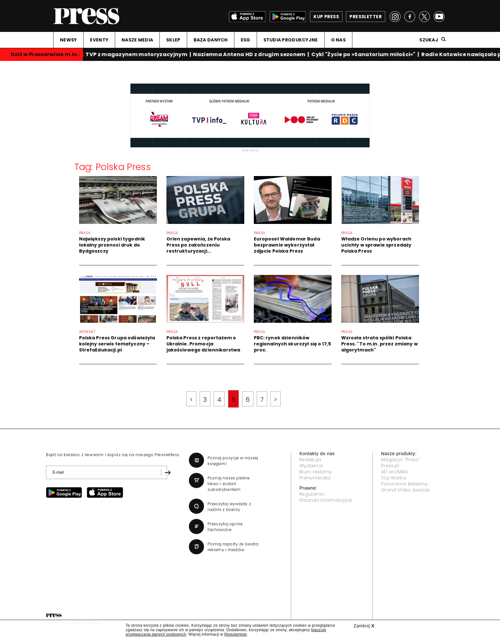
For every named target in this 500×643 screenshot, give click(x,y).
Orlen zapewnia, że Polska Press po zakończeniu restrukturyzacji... (198, 245)
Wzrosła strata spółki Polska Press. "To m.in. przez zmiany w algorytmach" (379, 344)
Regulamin (312, 494)
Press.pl (390, 465)
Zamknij (364, 625)
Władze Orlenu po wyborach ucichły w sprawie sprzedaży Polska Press (376, 245)
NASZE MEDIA (137, 40)
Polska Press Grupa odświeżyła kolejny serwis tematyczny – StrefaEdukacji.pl (117, 344)
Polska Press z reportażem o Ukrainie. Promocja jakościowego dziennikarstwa (203, 344)
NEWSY (68, 40)
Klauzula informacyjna (325, 500)
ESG (245, 40)
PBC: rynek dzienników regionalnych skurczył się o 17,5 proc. (292, 344)
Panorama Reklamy (404, 484)
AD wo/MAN (394, 472)
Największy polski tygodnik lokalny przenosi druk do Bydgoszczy (112, 245)
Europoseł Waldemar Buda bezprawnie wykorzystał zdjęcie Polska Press (287, 245)
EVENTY (99, 40)
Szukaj (428, 40)
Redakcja (310, 459)
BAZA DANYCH (211, 40)
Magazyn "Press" (400, 459)
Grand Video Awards (405, 490)
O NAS (338, 40)
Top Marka (393, 478)
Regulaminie (235, 634)
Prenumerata (315, 478)
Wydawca (311, 465)
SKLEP (173, 40)
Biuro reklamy (315, 472)
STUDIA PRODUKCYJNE (290, 40)
